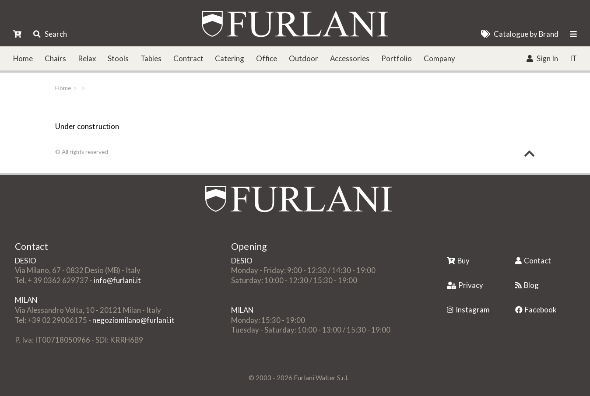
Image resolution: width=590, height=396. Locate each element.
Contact (533, 260)
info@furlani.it (117, 280)
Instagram (468, 309)
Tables (151, 58)
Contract (188, 58)
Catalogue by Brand (519, 34)
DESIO (25, 260)
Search (50, 34)
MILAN (26, 300)
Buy (458, 260)
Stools (118, 58)
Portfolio (396, 58)
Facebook (536, 309)
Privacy (465, 285)
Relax (87, 58)
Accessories (349, 58)
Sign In (542, 58)
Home (23, 58)
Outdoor (303, 58)
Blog (527, 285)
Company (439, 58)
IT (573, 58)
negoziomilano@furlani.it (133, 320)
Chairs (55, 58)
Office (266, 58)
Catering (229, 58)
